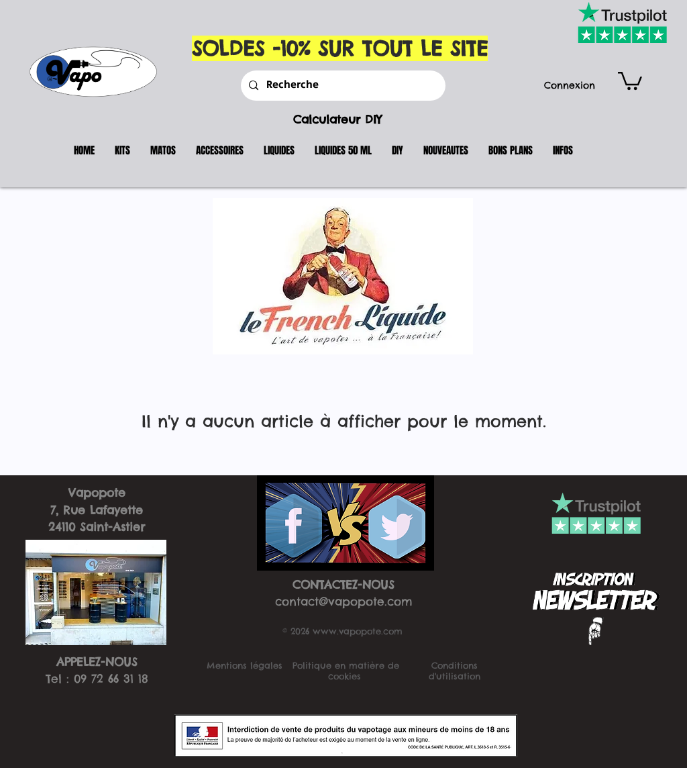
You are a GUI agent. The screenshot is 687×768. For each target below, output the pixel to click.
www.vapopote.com (358, 631)
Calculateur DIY (337, 119)
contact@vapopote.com (344, 601)
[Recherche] (341, 85)
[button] (630, 80)
